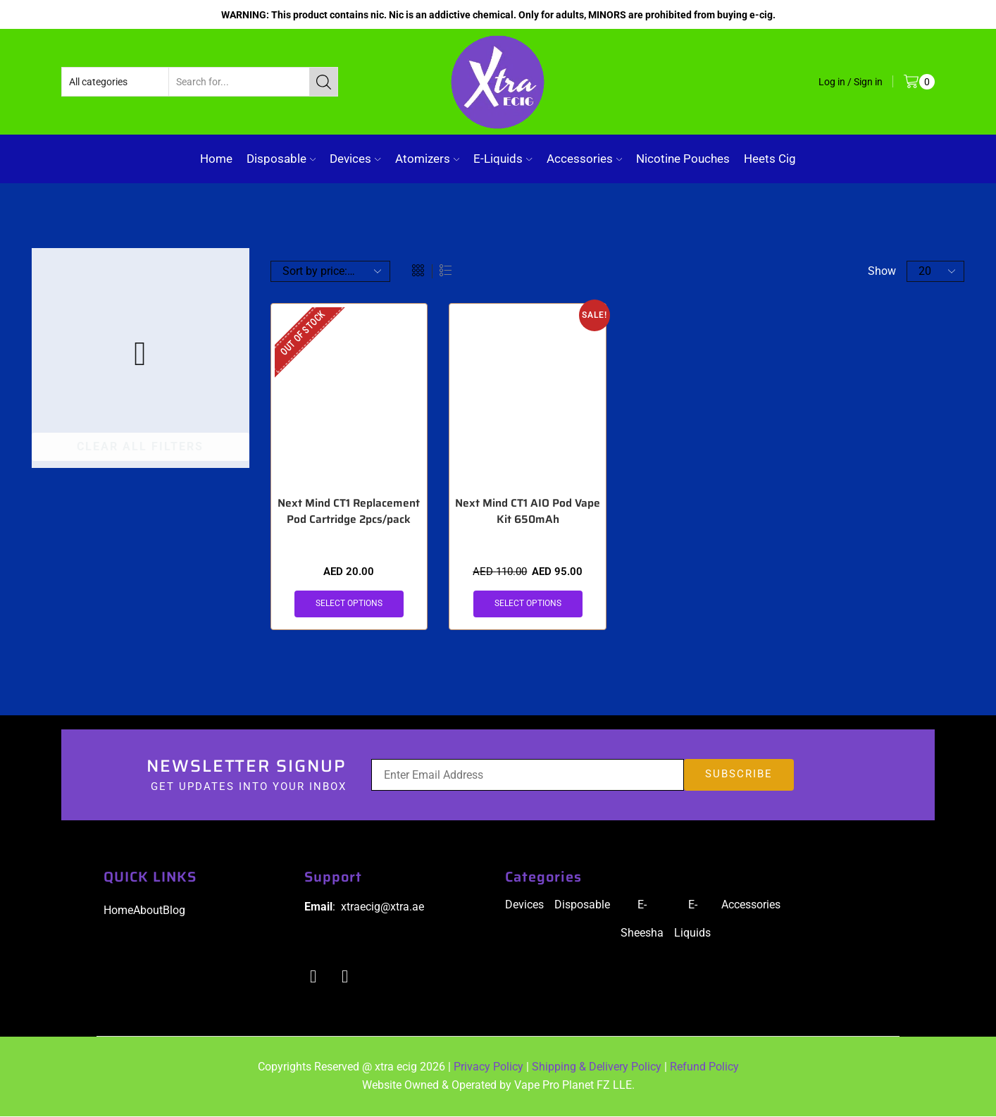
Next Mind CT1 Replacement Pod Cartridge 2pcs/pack (349, 512)
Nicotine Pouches (683, 159)
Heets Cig (770, 159)
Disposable (281, 159)
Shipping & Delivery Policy (596, 1068)
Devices (355, 159)
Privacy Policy (488, 1068)
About (148, 911)
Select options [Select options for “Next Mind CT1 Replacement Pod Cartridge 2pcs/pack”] (349, 604)
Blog (174, 911)
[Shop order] (330, 271)
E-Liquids (502, 159)
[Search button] (323, 82)
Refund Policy (704, 1068)
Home (216, 159)
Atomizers (427, 159)
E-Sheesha (642, 919)
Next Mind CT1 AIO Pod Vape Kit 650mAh (527, 512)
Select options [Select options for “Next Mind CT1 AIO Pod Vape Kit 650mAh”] (527, 604)
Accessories (584, 159)
